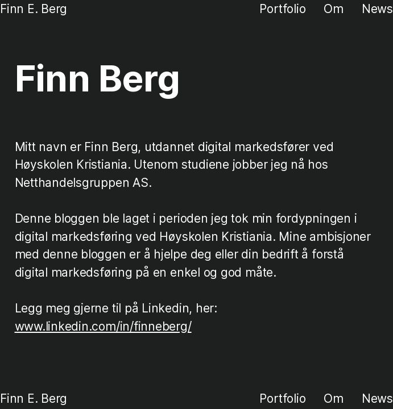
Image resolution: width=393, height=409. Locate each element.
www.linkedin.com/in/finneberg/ (103, 326)
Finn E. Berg (33, 9)
